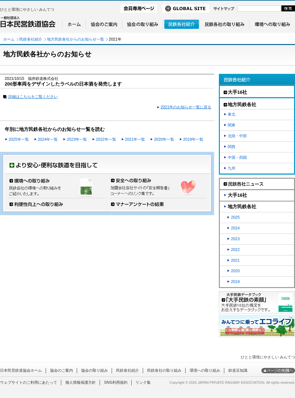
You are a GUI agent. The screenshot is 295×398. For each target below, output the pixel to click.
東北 (231, 114)
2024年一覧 (48, 139)
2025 (235, 217)
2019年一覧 (193, 139)
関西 (231, 146)
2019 (235, 281)
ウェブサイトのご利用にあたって (28, 382)
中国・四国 (237, 157)
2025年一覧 (19, 139)
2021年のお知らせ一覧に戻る (186, 107)
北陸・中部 (237, 136)
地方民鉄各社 (242, 206)
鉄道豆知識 (237, 370)
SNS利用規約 (116, 382)
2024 (235, 228)
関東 (231, 125)
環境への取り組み (205, 370)
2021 (235, 260)
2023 (235, 239)
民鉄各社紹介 (30, 39)
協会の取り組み (94, 370)
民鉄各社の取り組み (164, 370)
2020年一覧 (164, 139)
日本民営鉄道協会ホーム (21, 370)
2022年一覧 (106, 139)
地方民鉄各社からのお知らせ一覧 (75, 39)
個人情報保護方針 (80, 382)
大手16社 (237, 195)
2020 (235, 271)
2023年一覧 (77, 139)
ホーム (9, 39)
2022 (235, 249)
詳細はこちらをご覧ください (33, 96)
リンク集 (143, 382)
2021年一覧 (135, 139)
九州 (231, 168)
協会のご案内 (61, 370)
